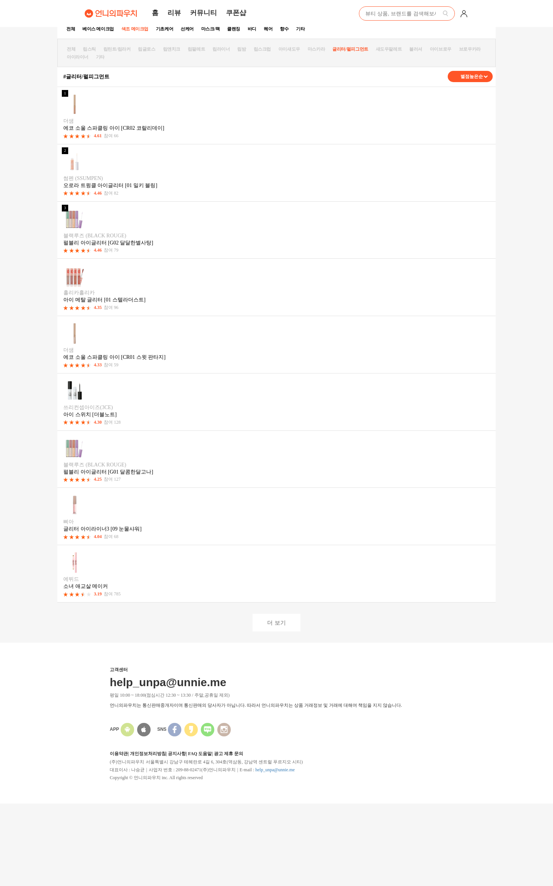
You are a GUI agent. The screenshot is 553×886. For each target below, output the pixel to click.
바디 (252, 28)
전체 (70, 28)
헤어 (268, 28)
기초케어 (164, 28)
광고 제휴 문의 (228, 753)
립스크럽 (262, 49)
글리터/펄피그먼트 (350, 49)
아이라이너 (77, 57)
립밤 (241, 49)
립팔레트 (196, 49)
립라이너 (221, 49)
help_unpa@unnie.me (274, 769)
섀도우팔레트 (389, 49)
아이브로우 (440, 49)
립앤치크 (171, 49)
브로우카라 (470, 49)
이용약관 (119, 753)
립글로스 (146, 49)
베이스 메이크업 (98, 28)
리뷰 (174, 12)
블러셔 (415, 49)
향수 (284, 28)
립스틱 (89, 49)
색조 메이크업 (134, 28)
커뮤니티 (203, 12)
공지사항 (177, 753)
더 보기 (276, 622)
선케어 (187, 28)
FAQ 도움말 (200, 753)
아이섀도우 (289, 49)
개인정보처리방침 (148, 753)
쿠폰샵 (236, 12)
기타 (300, 28)
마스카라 (316, 49)
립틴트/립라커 (117, 49)
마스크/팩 (210, 28)
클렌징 (233, 28)
